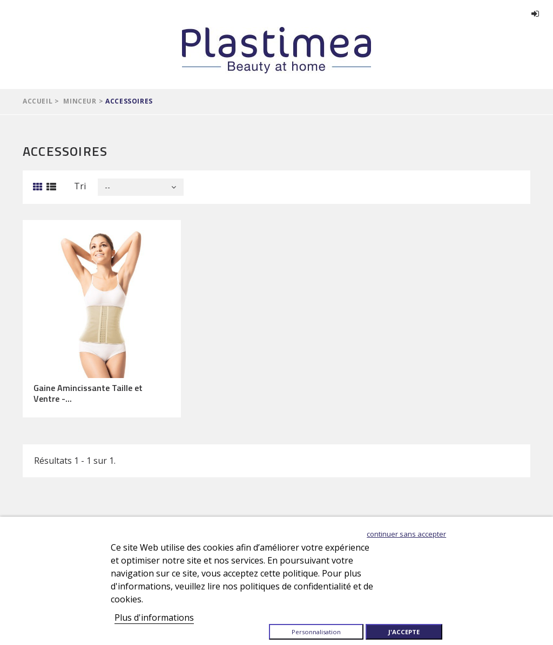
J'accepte (404, 632)
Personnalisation (316, 632)
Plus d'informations (154, 617)
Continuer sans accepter (406, 534)
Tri (80, 186)
